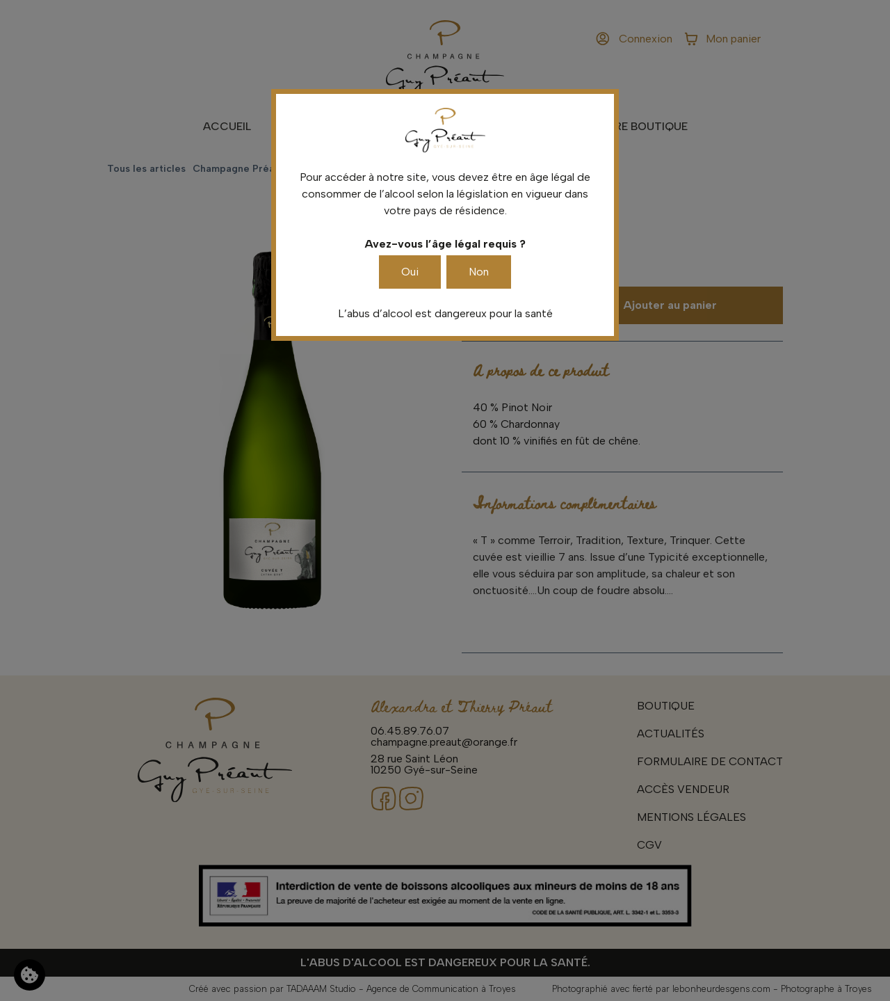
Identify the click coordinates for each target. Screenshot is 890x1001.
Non (479, 271)
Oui (410, 271)
